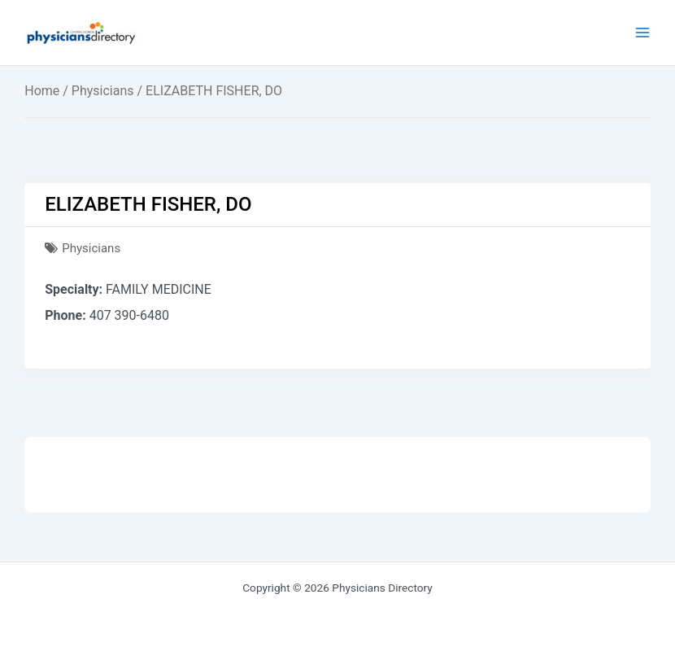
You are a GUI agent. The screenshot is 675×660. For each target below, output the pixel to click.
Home (41, 90)
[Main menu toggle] (643, 33)
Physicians (103, 90)
